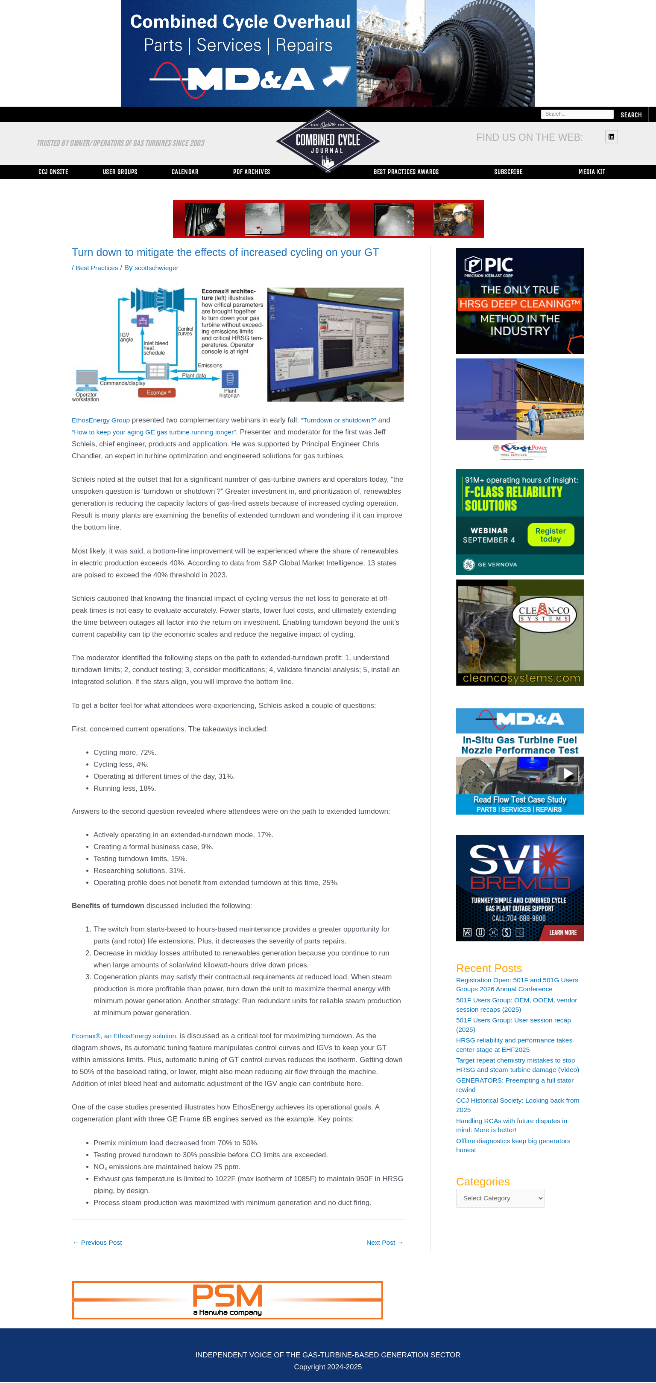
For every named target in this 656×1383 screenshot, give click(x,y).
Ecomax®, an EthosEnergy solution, (130, 1036)
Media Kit (591, 172)
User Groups (119, 172)
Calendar (184, 172)
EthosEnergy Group (103, 420)
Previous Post (100, 1243)
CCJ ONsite (53, 172)
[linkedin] (612, 136)
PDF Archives (251, 172)
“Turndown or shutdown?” (348, 420)
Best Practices (99, 268)
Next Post (383, 1243)
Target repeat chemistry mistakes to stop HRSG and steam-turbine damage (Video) (513, 1069)
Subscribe (508, 172)
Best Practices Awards (406, 172)
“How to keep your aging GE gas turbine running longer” (162, 432)
